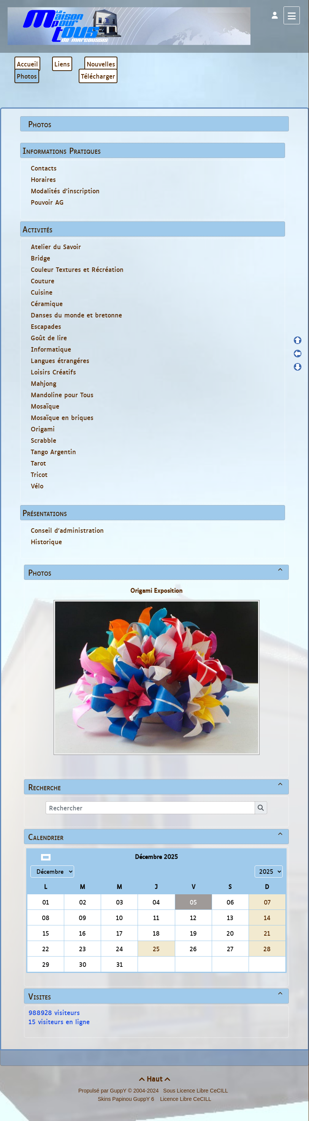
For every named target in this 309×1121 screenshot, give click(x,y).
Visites (156, 996)
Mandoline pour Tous (62, 394)
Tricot (39, 474)
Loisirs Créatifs (53, 372)
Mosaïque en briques (62, 417)
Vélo (37, 486)
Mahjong (43, 383)
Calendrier (156, 836)
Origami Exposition (156, 590)
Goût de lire (49, 338)
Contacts (44, 168)
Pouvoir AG (47, 202)
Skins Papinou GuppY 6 (127, 1099)
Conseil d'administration (67, 530)
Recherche (156, 786)
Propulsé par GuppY (103, 1091)
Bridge (40, 258)
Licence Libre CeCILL (184, 1099)
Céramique (47, 303)
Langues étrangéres (60, 360)
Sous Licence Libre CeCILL (196, 1091)
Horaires (43, 179)
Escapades (46, 326)
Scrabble (43, 440)
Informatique (51, 349)
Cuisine (41, 292)
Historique (46, 541)
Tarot (38, 463)
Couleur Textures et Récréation (77, 269)
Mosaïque (45, 406)
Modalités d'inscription (65, 191)
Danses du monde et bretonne (76, 315)
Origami (43, 429)
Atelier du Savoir (56, 246)
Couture (42, 281)
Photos (156, 572)
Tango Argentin (53, 451)
